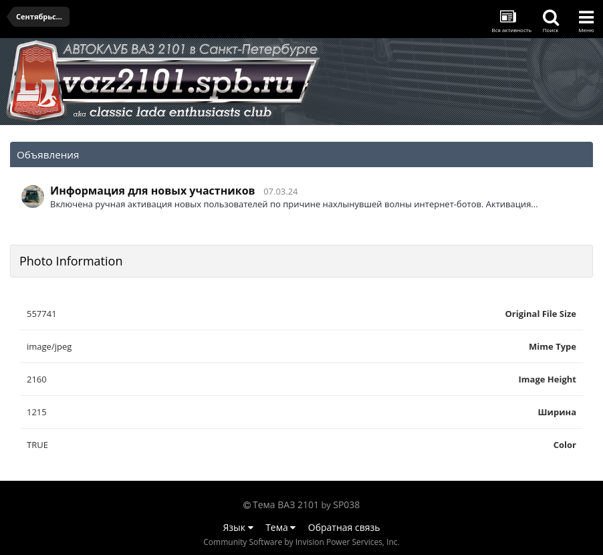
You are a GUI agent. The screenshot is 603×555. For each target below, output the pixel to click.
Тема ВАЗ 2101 (286, 504)
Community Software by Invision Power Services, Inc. (301, 542)
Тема (280, 527)
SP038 (346, 504)
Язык (238, 527)
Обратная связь (344, 527)
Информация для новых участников (152, 190)
